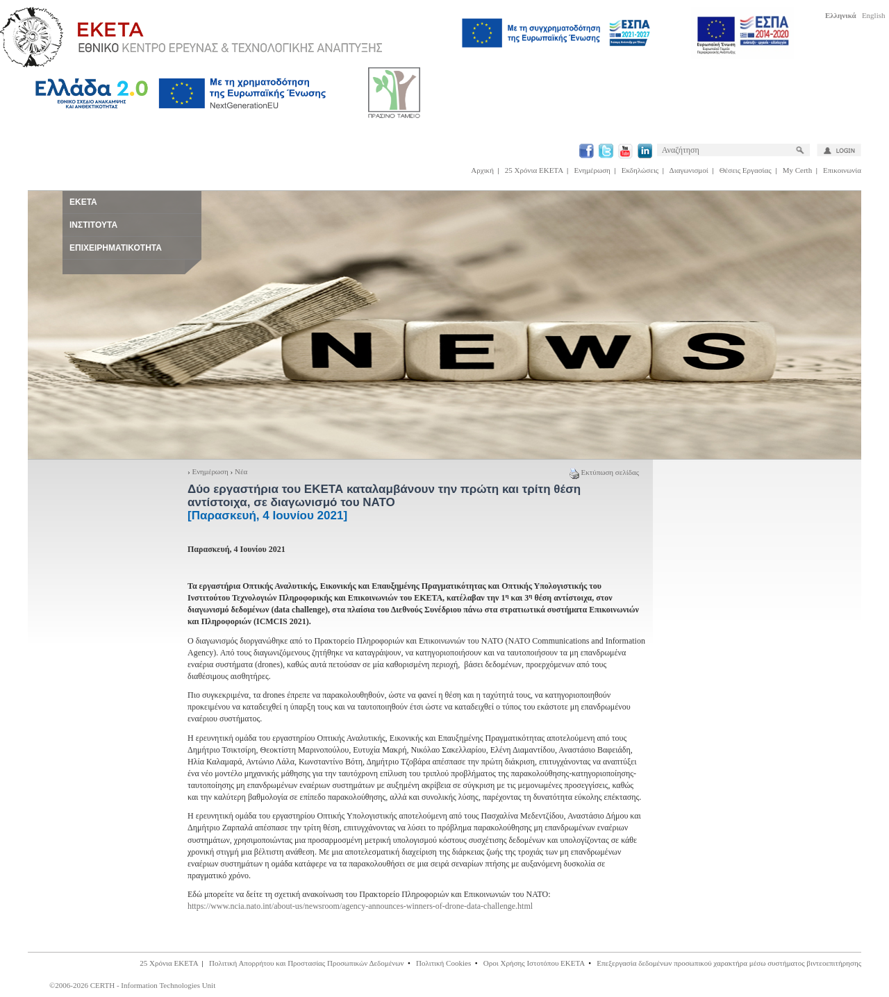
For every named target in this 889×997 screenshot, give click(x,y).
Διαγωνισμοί (689, 170)
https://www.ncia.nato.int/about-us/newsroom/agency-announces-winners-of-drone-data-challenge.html (360, 906)
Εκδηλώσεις (640, 170)
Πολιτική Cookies (443, 963)
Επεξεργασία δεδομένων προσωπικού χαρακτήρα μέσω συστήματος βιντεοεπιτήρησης (729, 963)
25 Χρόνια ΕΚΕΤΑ (534, 170)
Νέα (241, 471)
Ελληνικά (840, 15)
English (874, 15)
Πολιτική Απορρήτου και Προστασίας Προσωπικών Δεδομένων (306, 963)
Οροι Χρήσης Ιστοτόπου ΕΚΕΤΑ (534, 963)
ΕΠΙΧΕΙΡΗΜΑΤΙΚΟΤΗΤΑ (115, 248)
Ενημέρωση (592, 170)
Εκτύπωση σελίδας (604, 472)
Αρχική (482, 170)
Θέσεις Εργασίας (746, 170)
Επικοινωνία (842, 170)
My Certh (797, 170)
